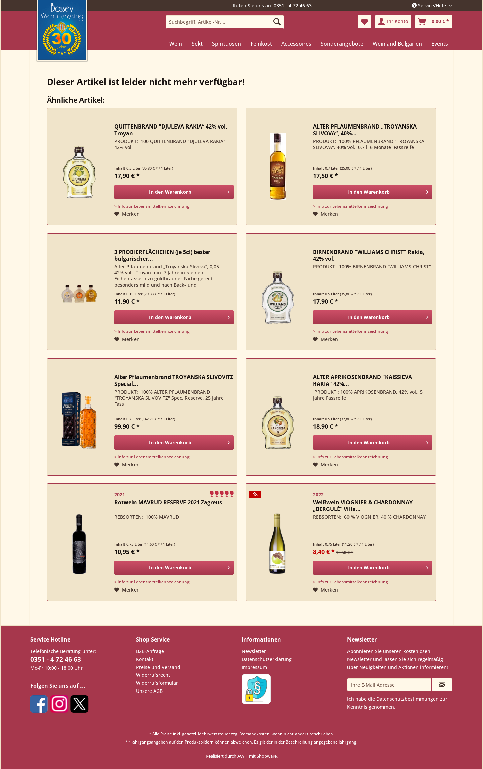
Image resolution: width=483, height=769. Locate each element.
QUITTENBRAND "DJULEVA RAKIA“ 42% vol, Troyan (170, 130)
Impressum (254, 667)
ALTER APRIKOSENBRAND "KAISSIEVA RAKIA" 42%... (362, 380)
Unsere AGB (149, 691)
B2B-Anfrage (150, 651)
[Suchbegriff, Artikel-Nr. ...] (225, 22)
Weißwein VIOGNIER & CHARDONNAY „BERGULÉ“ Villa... (363, 505)
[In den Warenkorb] (174, 192)
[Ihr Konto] (393, 22)
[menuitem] (225, 22)
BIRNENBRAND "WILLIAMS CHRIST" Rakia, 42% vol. (369, 255)
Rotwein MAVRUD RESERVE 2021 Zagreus (168, 502)
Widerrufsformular (157, 683)
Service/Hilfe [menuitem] (429, 5)
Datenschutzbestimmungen (407, 699)
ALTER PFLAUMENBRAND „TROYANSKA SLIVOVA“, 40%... (365, 130)
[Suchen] (277, 22)
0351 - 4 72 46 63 (55, 659)
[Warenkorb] (434, 22)
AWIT (242, 756)
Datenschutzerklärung (266, 659)
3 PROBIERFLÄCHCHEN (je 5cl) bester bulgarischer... (162, 255)
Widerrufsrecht (153, 675)
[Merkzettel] (364, 22)
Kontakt (144, 659)
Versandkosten (255, 734)
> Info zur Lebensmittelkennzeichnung (152, 206)
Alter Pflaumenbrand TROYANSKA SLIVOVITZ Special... (173, 380)
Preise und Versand (158, 667)
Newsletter (253, 651)
